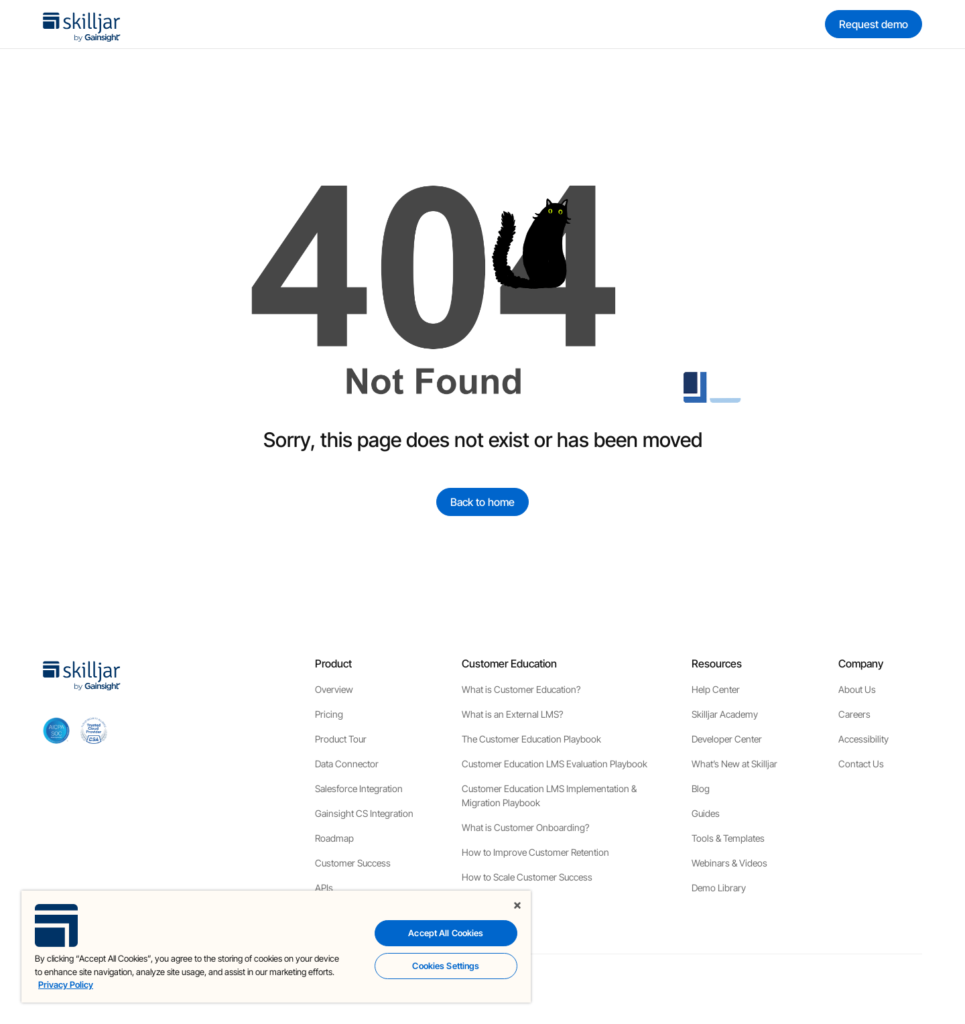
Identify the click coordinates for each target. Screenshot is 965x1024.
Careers (854, 714)
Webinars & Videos (729, 863)
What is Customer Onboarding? (525, 827)
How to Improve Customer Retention (535, 852)
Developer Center (727, 739)
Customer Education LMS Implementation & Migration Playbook (549, 795)
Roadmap (334, 838)
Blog (701, 788)
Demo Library (719, 887)
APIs (324, 887)
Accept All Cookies (445, 932)
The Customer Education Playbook (531, 739)
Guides (706, 813)
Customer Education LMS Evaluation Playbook (554, 763)
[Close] (517, 905)
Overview (334, 689)
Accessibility (863, 739)
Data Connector (347, 763)
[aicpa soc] (56, 730)
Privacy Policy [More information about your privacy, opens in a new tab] (65, 984)
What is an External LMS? (512, 714)
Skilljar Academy (725, 714)
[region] (276, 947)
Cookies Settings (445, 965)
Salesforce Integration (359, 788)
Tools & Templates (728, 838)
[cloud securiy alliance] (93, 730)
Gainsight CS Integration (364, 813)
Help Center (716, 689)
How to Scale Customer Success (527, 877)
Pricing (329, 714)
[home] (82, 24)
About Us (857, 689)
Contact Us (861, 763)
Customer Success (353, 863)
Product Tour (341, 739)
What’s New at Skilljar (734, 763)
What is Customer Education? (521, 689)
